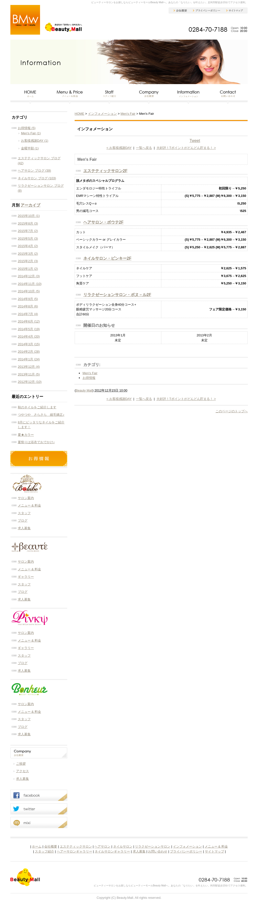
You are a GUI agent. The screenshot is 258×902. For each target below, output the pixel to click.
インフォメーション (102, 114)
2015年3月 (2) (28, 253)
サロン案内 (26, 498)
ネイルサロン (122, 846)
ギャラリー (26, 576)
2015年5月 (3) (28, 238)
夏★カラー (26, 435)
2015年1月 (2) (28, 269)
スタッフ (24, 513)
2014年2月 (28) (29, 351)
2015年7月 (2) (28, 231)
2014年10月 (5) (29, 291)
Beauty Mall (84, 390)
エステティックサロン (76, 846)
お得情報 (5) (27, 128)
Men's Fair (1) (31, 133)
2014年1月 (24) (29, 359)
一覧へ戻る (144, 148)
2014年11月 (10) (30, 284)
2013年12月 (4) (29, 367)
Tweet (195, 141)
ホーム (37, 846)
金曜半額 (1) (30, 148)
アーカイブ (30, 205)
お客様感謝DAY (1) (34, 140)
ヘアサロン (102, 846)
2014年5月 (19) (29, 329)
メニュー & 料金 (29, 505)
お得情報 (89, 378)
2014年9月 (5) (28, 299)
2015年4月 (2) (28, 246)
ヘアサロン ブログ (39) (34, 170)
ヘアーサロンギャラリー (74, 851)
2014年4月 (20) (29, 336)
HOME (79, 114)
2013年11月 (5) (29, 374)
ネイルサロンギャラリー (112, 851)
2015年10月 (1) (29, 216)
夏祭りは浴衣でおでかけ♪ (36, 442)
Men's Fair (128, 114)
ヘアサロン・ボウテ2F (103, 222)
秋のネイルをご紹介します (37, 407)
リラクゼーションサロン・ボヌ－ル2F (117, 295)
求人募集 (24, 528)
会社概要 (50, 846)
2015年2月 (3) (28, 261)
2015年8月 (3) (28, 223)
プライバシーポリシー (186, 851)
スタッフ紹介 (44, 851)
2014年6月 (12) (29, 321)
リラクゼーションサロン (152, 846)
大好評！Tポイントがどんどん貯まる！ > (186, 148)
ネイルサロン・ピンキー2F (107, 258)
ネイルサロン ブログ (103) (37, 178)
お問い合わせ (157, 851)
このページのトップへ (231, 411)
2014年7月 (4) (28, 314)
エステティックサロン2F (105, 171)
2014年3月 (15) (29, 344)
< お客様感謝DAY (119, 148)
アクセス (22, 771)
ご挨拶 (21, 763)
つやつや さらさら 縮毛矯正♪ (41, 414)
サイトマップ (214, 851)
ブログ (22, 520)
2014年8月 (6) (28, 306)
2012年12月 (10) (30, 382)
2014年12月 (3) (29, 276)
